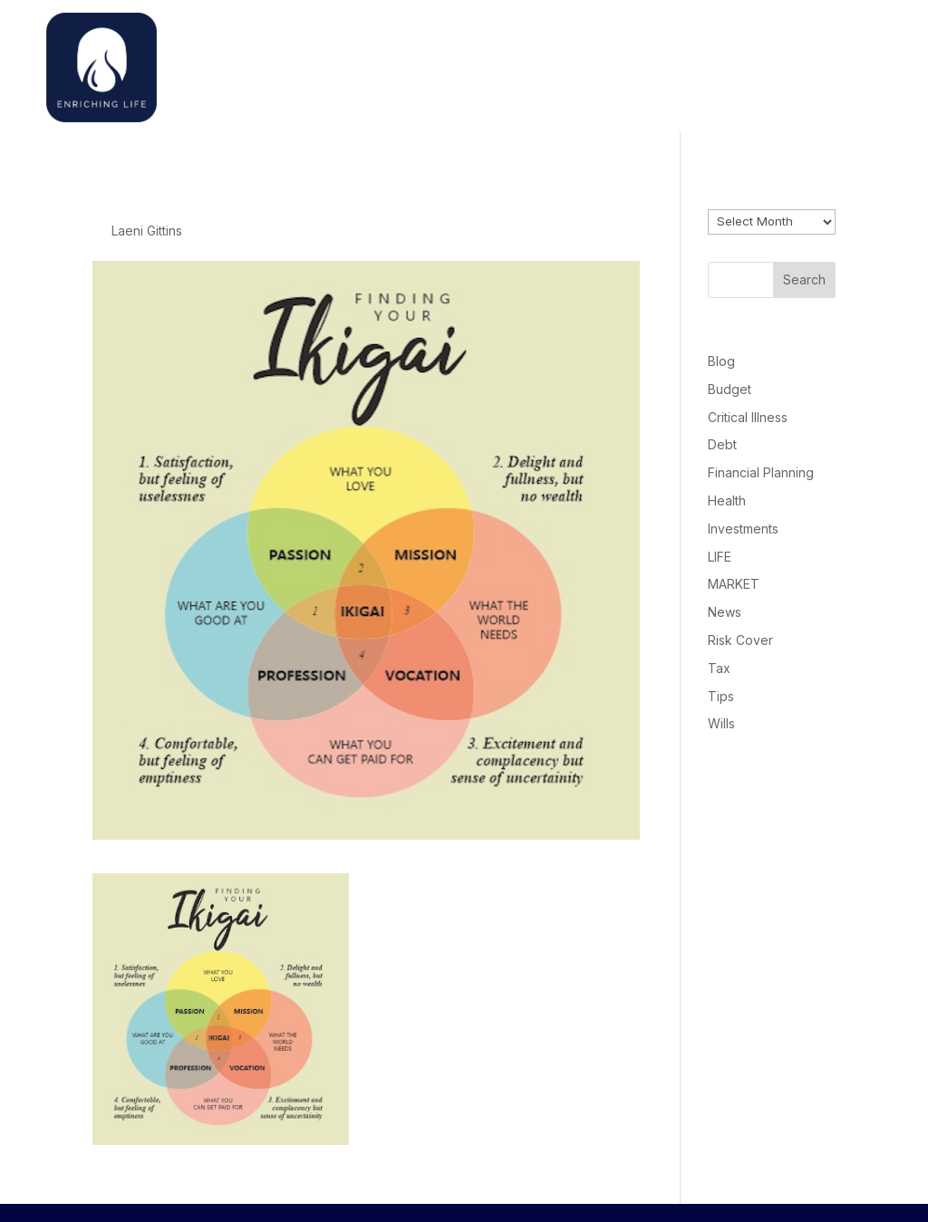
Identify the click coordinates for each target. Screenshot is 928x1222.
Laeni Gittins (146, 230)
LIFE (719, 556)
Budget (729, 389)
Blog (721, 361)
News (724, 612)
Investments (743, 528)
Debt (722, 444)
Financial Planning (761, 472)
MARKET (733, 584)
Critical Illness (748, 417)
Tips (721, 696)
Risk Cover (740, 640)
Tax (719, 668)
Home (640, 63)
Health (727, 500)
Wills (721, 723)
